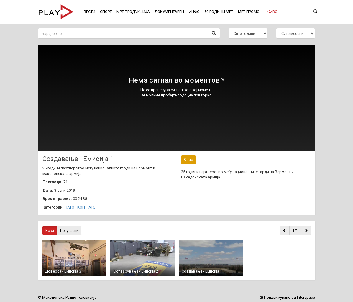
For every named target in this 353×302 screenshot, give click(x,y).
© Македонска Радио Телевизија (67, 297)
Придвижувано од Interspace (287, 297)
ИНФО (194, 11)
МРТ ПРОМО (249, 11)
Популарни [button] (69, 231)
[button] (272, 12)
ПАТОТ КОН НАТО (80, 207)
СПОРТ (106, 11)
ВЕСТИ (89, 11)
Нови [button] (49, 231)
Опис (188, 159)
